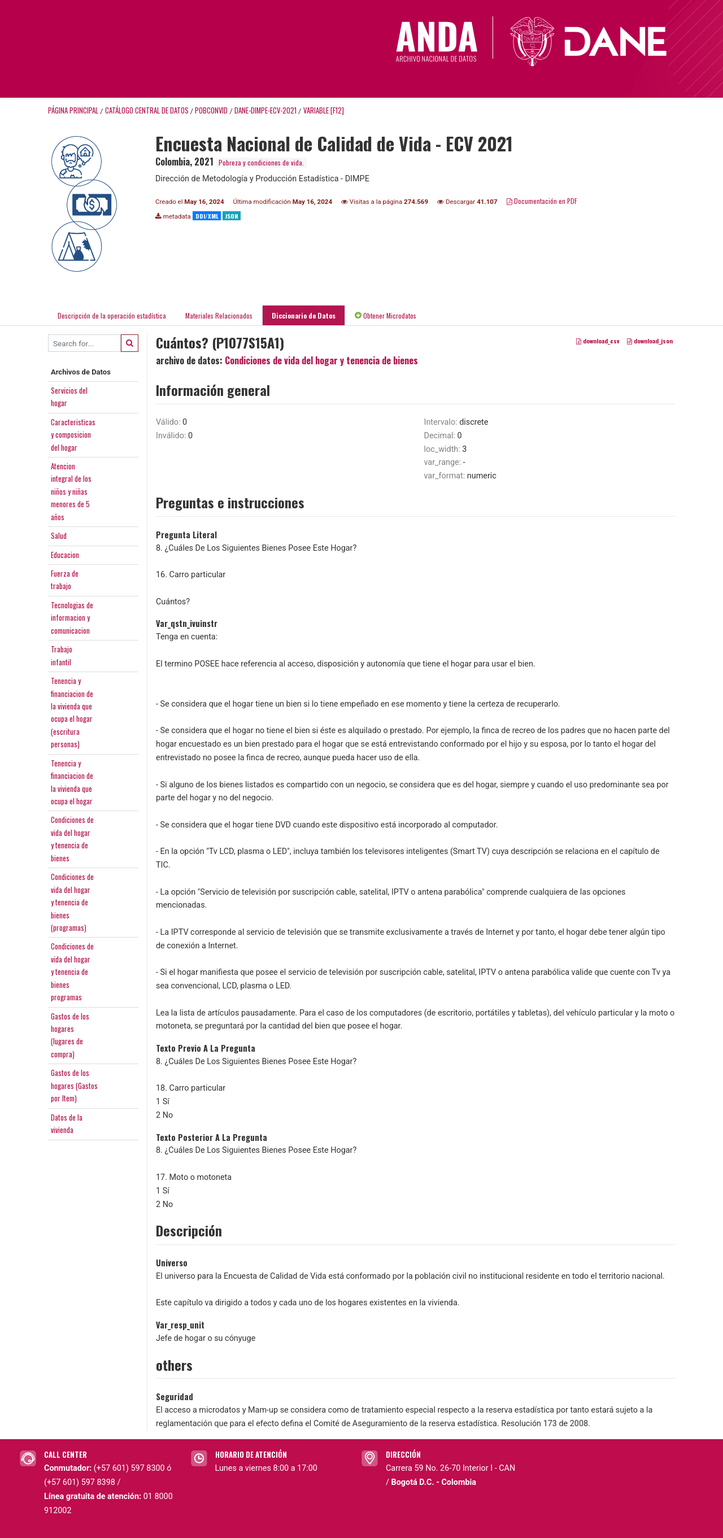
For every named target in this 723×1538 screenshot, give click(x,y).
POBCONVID (211, 110)
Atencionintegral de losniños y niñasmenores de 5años (71, 491)
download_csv (598, 341)
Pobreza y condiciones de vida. (261, 162)
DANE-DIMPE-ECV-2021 (265, 110)
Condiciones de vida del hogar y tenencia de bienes (321, 360)
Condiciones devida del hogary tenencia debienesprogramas (72, 971)
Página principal (73, 110)
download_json (650, 341)
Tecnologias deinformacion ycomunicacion (72, 617)
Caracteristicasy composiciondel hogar (73, 434)
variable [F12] (323, 110)
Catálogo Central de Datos (147, 110)
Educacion (65, 554)
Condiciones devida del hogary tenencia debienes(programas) (72, 902)
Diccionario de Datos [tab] (304, 315)
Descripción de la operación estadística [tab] (112, 315)
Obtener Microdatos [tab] (385, 315)
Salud (59, 535)
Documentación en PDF (542, 201)
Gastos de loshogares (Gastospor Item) (74, 1085)
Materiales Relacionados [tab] (218, 315)
